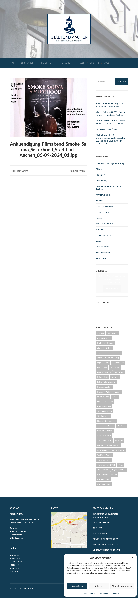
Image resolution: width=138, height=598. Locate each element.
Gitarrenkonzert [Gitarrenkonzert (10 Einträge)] (104, 372)
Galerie (66, 63)
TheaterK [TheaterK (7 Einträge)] (121, 426)
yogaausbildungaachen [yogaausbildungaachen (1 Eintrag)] (107, 474)
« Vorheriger (19, 170)
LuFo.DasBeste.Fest (105, 206)
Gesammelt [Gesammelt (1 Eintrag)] (102, 367)
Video (98, 240)
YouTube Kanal (103, 308)
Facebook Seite (103, 311)
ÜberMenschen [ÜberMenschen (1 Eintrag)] (103, 484)
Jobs (106, 63)
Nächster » (78, 170)
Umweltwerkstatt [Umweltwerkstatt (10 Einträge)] (104, 430)
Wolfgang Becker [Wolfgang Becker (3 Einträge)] (104, 455)
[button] (132, 557)
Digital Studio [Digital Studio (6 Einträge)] (103, 362)
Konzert (99, 200)
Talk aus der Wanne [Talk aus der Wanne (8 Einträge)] (105, 426)
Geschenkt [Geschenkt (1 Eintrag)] (115, 367)
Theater (99, 229)
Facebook (14, 564)
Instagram (100, 314)
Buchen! (94, 63)
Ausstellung (101, 180)
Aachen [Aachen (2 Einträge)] (100, 333)
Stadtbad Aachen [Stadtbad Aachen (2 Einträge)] (104, 411)
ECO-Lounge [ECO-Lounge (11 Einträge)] (118, 362)
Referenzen (47, 63)
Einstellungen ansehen (122, 586)
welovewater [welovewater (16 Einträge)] (102, 450)
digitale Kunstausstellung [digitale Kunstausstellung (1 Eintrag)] (108, 358)
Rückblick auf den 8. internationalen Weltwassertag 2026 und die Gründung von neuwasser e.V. (110, 139)
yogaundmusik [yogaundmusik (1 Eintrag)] (103, 479)
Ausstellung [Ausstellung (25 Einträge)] (112, 333)
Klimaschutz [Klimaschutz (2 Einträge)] (102, 377)
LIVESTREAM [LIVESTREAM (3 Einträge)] (103, 396)
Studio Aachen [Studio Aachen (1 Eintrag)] (103, 416)
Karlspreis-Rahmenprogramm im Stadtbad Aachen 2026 (110, 104)
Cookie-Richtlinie (89, 593)
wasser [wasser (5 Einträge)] (100, 445)
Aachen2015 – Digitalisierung (110, 163)
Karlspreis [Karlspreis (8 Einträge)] (119, 372)
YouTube (14, 571)
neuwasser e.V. (102, 212)
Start (13, 63)
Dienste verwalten (80, 579)
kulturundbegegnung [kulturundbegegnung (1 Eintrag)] (106, 382)
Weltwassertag (103, 252)
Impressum (117, 593)
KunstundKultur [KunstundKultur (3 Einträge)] (104, 392)
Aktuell (80, 63)
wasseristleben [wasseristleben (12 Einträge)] (113, 445)
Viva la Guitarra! (103, 246)
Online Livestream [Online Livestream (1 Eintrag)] (105, 401)
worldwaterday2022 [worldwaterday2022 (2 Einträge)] (106, 465)
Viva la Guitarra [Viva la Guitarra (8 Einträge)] (104, 435)
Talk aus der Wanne (105, 223)
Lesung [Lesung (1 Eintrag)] (118, 392)
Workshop (101, 258)
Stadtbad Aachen (26, 588)
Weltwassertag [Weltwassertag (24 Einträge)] (118, 450)
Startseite (14, 554)
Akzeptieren (77, 586)
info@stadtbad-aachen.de (27, 519)
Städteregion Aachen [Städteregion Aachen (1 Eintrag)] (106, 421)
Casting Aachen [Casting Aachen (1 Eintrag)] (104, 338)
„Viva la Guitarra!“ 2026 (107, 129)
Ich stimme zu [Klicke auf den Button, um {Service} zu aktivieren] (111, 288)
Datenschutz (104, 593)
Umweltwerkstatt (104, 235)
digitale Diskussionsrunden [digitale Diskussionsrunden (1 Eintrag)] (108, 353)
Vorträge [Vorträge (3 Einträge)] (119, 440)
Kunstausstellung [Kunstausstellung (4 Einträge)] (104, 387)
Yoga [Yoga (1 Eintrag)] (120, 465)
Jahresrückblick (103, 194)
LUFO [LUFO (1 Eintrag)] (115, 396)
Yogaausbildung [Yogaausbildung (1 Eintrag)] (118, 469)
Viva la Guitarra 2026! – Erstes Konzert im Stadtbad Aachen (110, 122)
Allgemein (100, 174)
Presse (99, 217)
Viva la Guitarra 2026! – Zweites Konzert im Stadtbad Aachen (111, 113)
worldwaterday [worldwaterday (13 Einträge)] (103, 460)
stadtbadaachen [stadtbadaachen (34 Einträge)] (104, 406)
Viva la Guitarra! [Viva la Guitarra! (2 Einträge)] (104, 440)
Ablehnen (99, 586)
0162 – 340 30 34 (25, 522)
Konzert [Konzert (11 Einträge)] (115, 377)
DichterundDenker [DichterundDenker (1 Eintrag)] (105, 343)
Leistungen (27, 63)
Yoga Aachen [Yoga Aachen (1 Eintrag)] (102, 469)
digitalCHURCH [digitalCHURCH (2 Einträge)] (104, 348)
